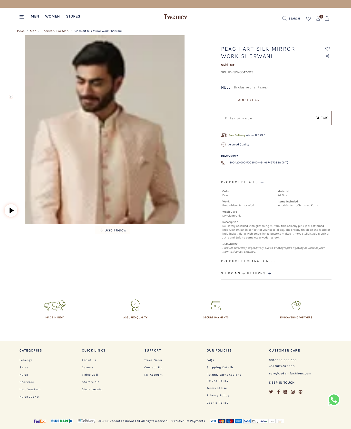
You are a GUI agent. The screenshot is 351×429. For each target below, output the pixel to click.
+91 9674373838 (282, 366)
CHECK (321, 117)
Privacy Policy (218, 395)
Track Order (153, 360)
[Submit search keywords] (291, 18)
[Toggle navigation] (23, 17)
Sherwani (27, 382)
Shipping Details (220, 367)
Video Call (90, 374)
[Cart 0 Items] (327, 20)
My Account (153, 374)
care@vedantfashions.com (290, 373)
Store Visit (90, 382)
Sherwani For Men (54, 31)
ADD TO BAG (248, 99)
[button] (35, 16)
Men (33, 31)
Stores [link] (73, 16)
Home (20, 31)
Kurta (24, 374)
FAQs (210, 360)
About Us (89, 360)
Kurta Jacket (30, 396)
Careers (88, 367)
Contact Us (153, 367)
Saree (24, 367)
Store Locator (93, 389)
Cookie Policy (218, 402)
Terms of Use (217, 388)
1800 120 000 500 (283, 360)
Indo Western (30, 389)
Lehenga (26, 360)
